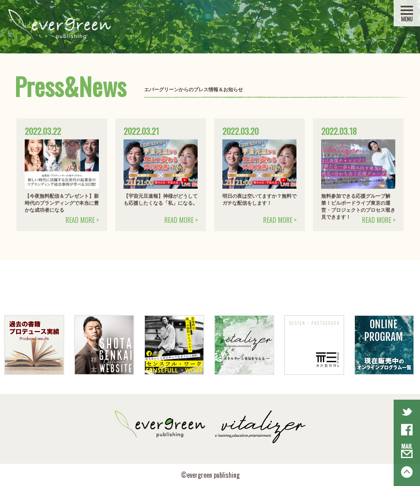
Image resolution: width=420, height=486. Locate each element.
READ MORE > (82, 220)
